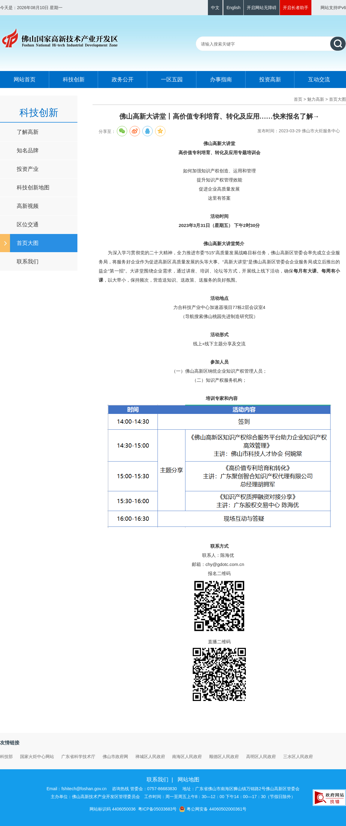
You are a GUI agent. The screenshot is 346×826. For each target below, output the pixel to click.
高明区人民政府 (261, 756)
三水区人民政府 (298, 756)
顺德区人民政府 (224, 756)
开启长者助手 (295, 7)
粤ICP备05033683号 (157, 809)
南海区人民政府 (187, 756)
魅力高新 (315, 99)
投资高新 (270, 79)
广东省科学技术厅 (78, 756)
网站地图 (188, 780)
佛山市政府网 (115, 756)
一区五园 (172, 79)
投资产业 (28, 169)
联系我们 (28, 262)
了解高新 (28, 132)
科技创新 (74, 79)
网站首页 (25, 79)
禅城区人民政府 (150, 756)
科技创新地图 (33, 187)
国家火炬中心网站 (37, 756)
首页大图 (28, 243)
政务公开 (123, 79)
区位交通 (28, 225)
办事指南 (221, 79)
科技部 (6, 756)
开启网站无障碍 (261, 7)
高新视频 (28, 206)
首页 (298, 99)
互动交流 (319, 79)
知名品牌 (28, 150)
